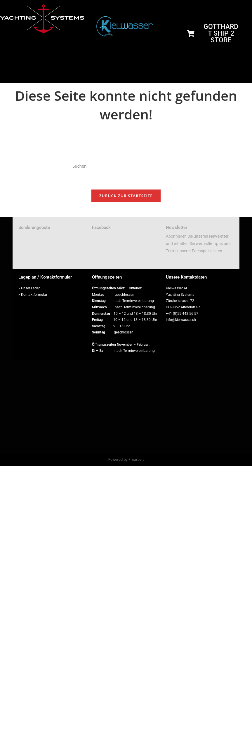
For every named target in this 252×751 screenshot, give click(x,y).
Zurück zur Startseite (126, 195)
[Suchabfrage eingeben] (126, 166)
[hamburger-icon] (242, 76)
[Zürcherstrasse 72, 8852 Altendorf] (126, 407)
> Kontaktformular (32, 295)
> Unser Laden (29, 288)
